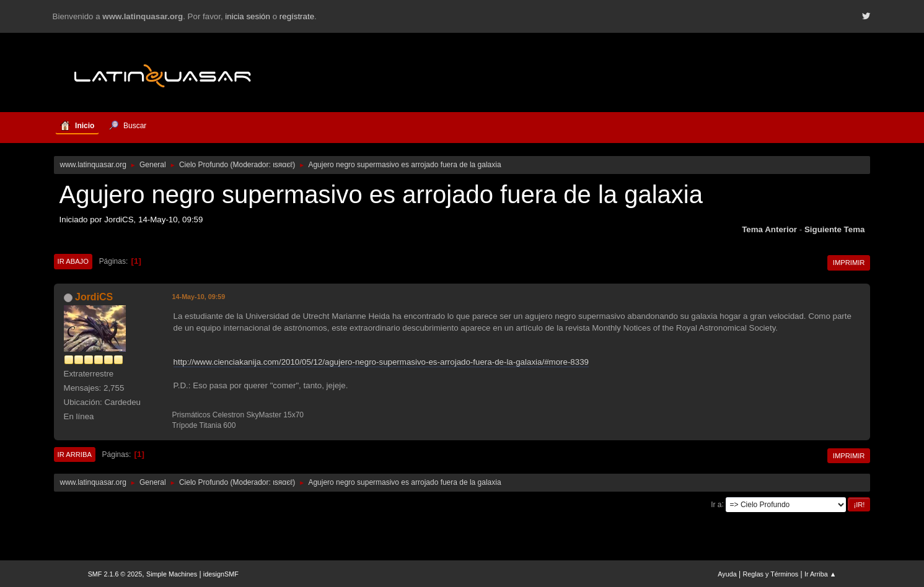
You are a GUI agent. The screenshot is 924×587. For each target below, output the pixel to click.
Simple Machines (171, 574)
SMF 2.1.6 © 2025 (115, 574)
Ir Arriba (75, 454)
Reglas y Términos (770, 574)
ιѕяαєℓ (283, 164)
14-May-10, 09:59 (199, 296)
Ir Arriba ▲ (820, 574)
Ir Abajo (73, 261)
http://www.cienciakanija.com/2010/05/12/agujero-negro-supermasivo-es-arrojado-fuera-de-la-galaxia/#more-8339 (381, 362)
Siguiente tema (834, 229)
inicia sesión (247, 16)
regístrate (296, 16)
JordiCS (94, 297)
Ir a (716, 504)
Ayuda (727, 574)
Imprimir (849, 262)
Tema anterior (769, 229)
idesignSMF (221, 574)
